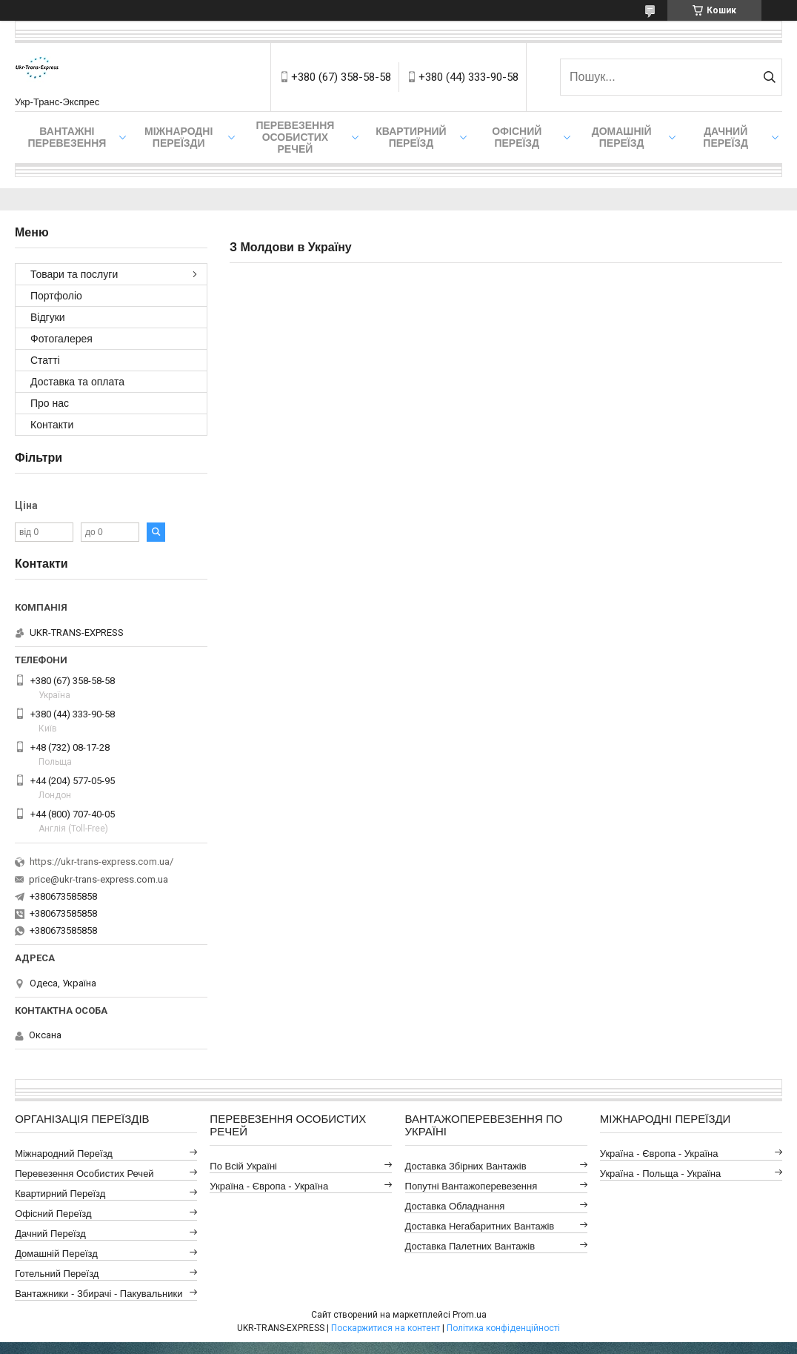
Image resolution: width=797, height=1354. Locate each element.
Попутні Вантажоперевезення (471, 1186)
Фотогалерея (61, 339)
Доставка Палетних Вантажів (470, 1246)
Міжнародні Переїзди (178, 137)
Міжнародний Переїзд (64, 1153)
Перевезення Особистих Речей (295, 137)
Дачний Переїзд (725, 137)
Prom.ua (470, 1315)
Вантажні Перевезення (66, 137)
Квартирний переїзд (411, 137)
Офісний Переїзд (53, 1213)
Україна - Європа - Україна (269, 1186)
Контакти (51, 425)
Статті (45, 360)
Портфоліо (56, 296)
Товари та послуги (74, 274)
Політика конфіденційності (503, 1328)
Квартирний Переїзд (60, 1193)
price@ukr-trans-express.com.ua (98, 879)
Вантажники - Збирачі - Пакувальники (98, 1293)
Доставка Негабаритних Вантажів (480, 1226)
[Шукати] (769, 77)
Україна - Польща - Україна (660, 1173)
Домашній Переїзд (622, 137)
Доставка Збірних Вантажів (466, 1166)
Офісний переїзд (516, 137)
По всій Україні (243, 1166)
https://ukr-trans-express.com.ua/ (101, 861)
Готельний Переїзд (57, 1273)
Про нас (49, 403)
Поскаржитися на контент (385, 1328)
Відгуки (47, 317)
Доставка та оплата (77, 382)
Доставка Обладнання (455, 1206)
